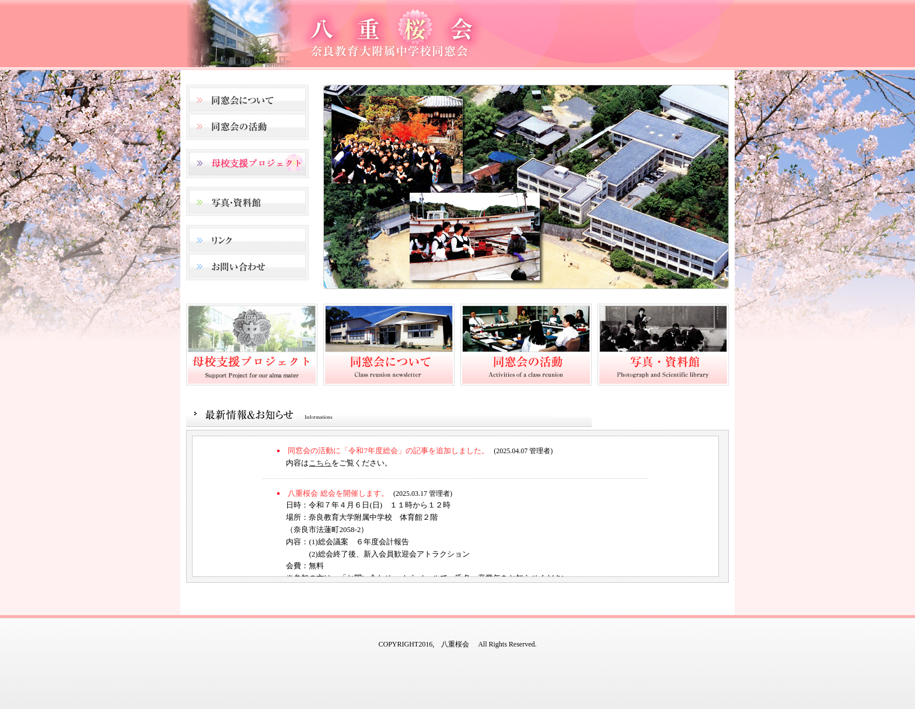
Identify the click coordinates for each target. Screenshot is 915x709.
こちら (320, 462)
